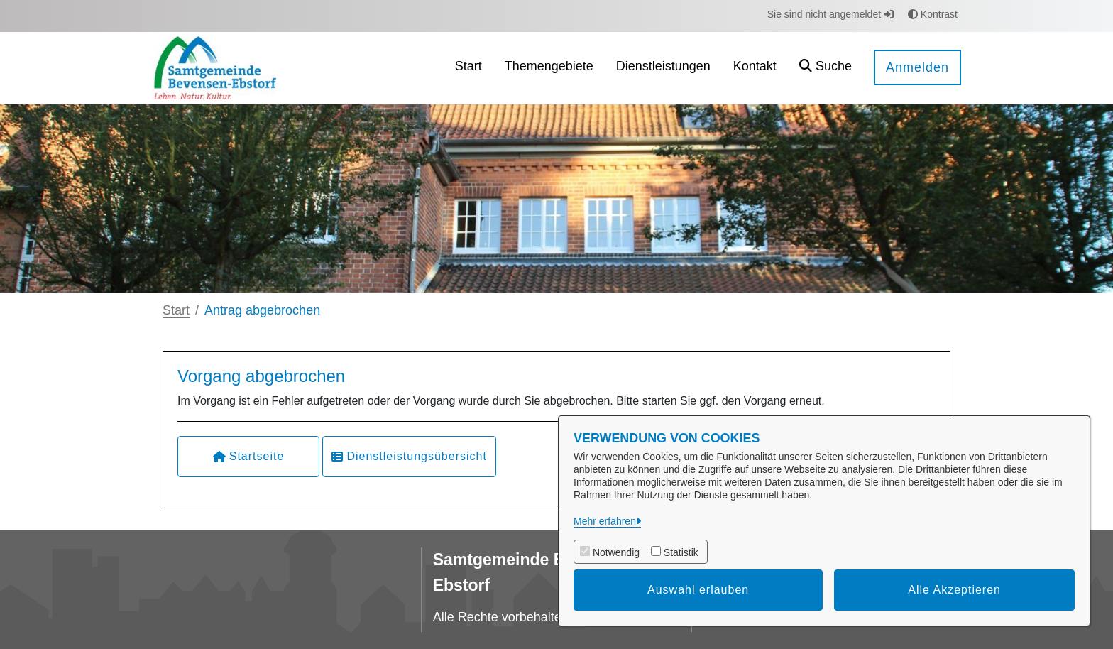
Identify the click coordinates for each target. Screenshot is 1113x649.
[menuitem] (468, 68)
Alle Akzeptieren (954, 590)
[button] (825, 68)
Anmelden (917, 67)
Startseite (249, 456)
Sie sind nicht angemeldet (830, 14)
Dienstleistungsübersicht (408, 456)
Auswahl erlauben (698, 590)
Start (176, 310)
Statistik (681, 552)
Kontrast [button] (933, 14)
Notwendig (616, 552)
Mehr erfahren (605, 521)
